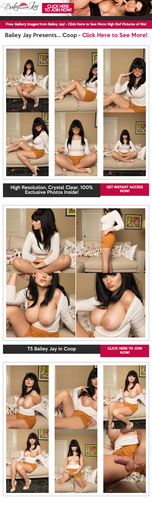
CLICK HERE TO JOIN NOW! (124, 350)
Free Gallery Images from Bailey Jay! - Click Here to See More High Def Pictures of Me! (76, 24)
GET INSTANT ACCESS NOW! (124, 189)
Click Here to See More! (114, 35)
